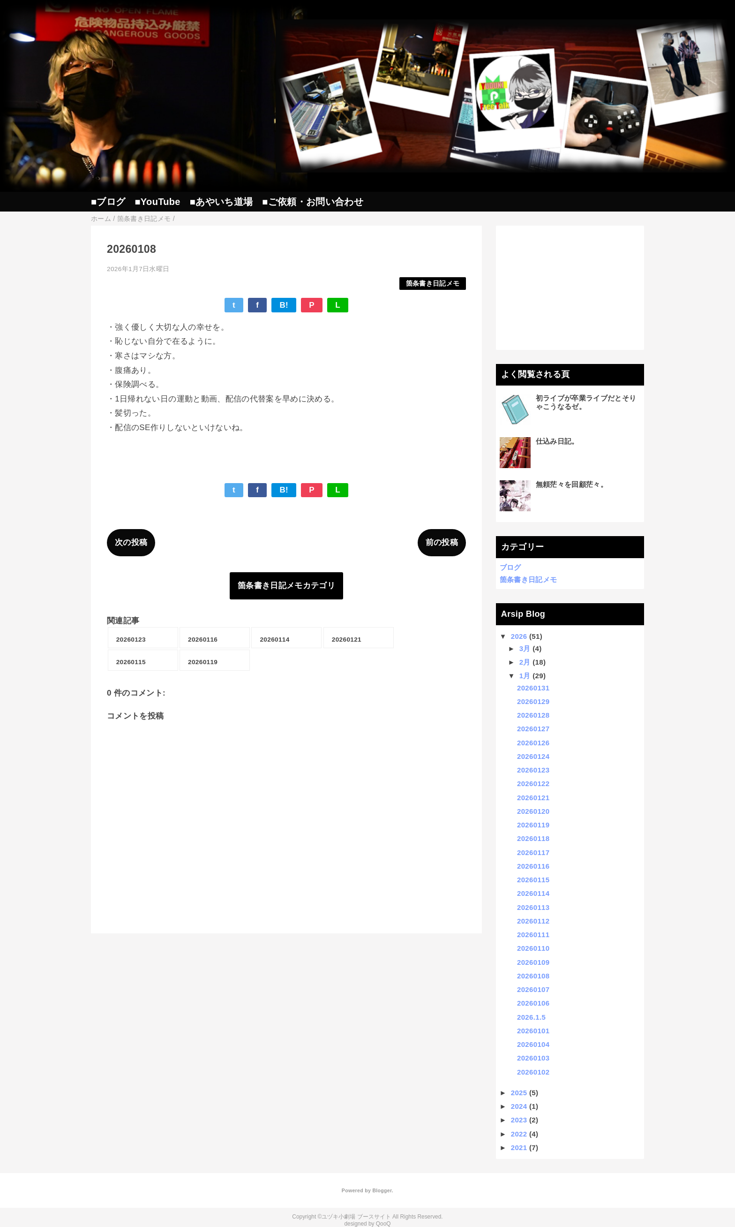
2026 (519, 636)
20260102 (533, 1072)
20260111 (533, 935)
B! (283, 305)
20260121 (533, 798)
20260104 (533, 1044)
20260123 (533, 770)
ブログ (510, 567)
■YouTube (157, 202)
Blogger (381, 1190)
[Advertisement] (570, 287)
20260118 (533, 838)
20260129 (533, 701)
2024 (519, 1106)
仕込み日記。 (557, 441)
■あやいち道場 (221, 202)
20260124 (533, 756)
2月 (525, 662)
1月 (525, 676)
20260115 (533, 880)
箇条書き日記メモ (433, 283)
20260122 (533, 784)
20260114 (533, 893)
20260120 (533, 811)
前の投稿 (442, 542)
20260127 (533, 729)
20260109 (533, 962)
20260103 (533, 1058)
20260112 (533, 921)
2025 (519, 1093)
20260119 (533, 825)
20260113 (533, 907)
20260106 (533, 1003)
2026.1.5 (531, 1017)
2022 (519, 1134)
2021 (519, 1147)
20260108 (533, 976)
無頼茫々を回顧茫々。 (572, 484)
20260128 (533, 715)
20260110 (533, 948)
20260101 (533, 1031)
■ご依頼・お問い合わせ (312, 202)
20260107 (533, 989)
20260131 (533, 688)
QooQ (383, 1223)
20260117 (533, 852)
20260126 (533, 743)
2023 (519, 1120)
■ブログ (108, 202)
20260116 (533, 866)
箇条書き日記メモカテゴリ (286, 585)
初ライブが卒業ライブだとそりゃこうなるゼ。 (586, 402)
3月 (525, 648)
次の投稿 (131, 542)
